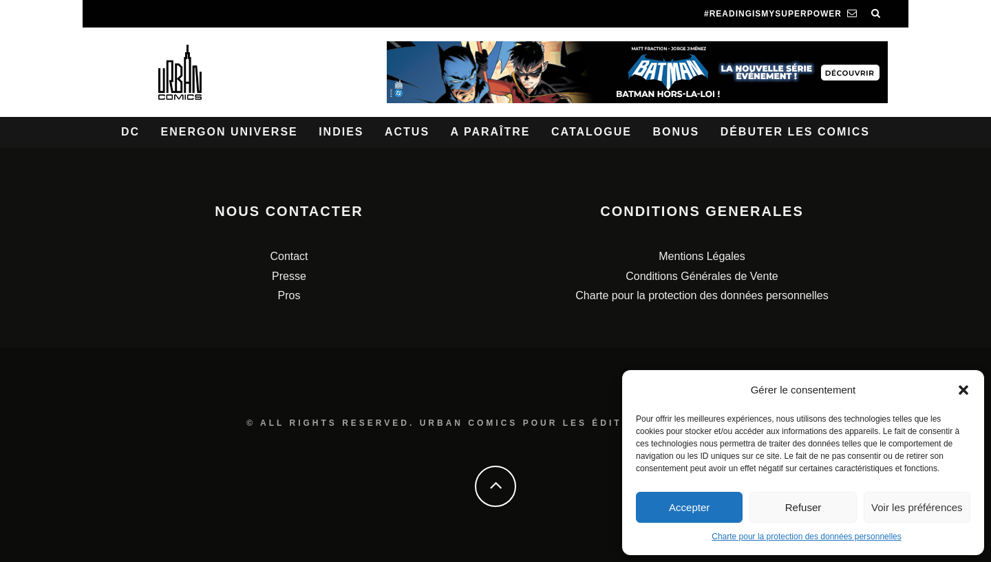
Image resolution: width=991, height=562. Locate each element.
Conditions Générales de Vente (702, 276)
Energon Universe (229, 132)
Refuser (803, 507)
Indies (341, 132)
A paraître (491, 132)
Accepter (689, 507)
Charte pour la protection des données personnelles (807, 536)
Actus (407, 132)
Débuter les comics (795, 132)
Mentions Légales (702, 256)
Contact (289, 256)
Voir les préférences (917, 507)
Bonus (675, 132)
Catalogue (591, 132)
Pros (289, 295)
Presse (289, 276)
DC (130, 132)
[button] (963, 390)
